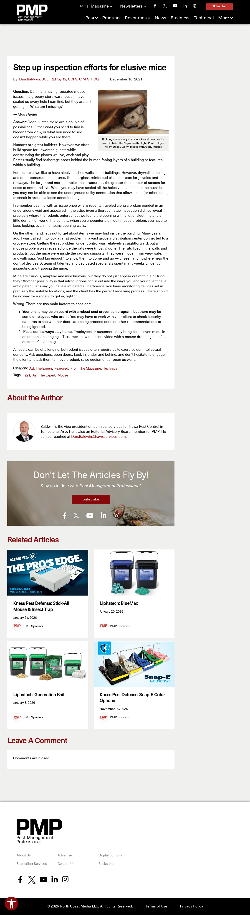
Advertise (65, 855)
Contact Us (66, 864)
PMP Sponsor (33, 626)
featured (61, 368)
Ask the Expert (40, 368)
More (223, 18)
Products (111, 18)
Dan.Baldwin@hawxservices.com (98, 436)
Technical (204, 18)
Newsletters (131, 6)
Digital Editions (110, 855)
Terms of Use (156, 906)
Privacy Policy (191, 906)
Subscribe (219, 6)
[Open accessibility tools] (11, 903)
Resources (136, 18)
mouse (63, 375)
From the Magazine (86, 368)
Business (180, 18)
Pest (89, 18)
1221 (26, 375)
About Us (24, 855)
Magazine (100, 6)
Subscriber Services (32, 864)
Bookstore (106, 864)
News (160, 18)
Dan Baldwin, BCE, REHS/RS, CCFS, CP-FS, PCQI (59, 79)
